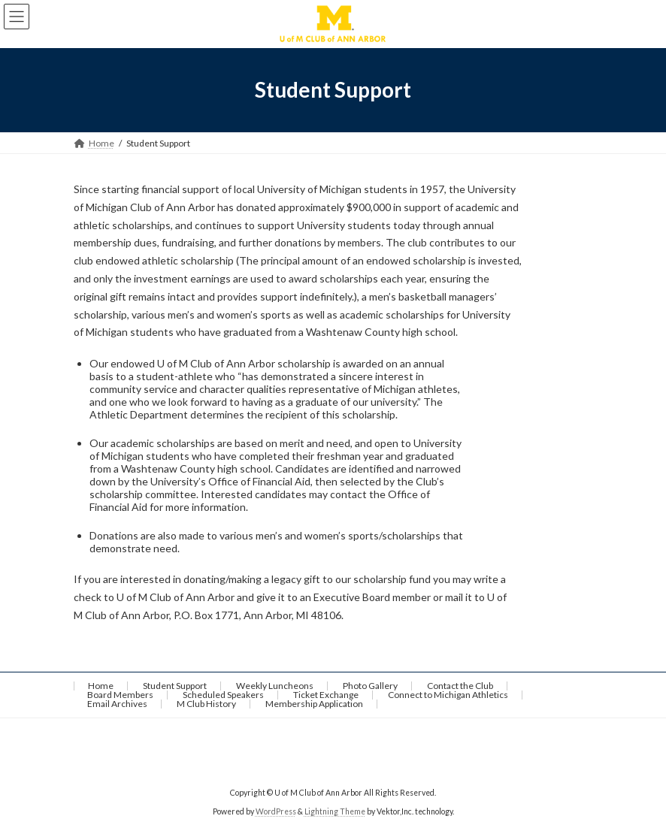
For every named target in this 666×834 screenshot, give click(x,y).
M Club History (206, 703)
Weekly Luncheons (274, 685)
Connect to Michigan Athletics (448, 694)
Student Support (175, 685)
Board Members (120, 694)
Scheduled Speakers (223, 694)
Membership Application (314, 703)
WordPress (276, 810)
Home (101, 685)
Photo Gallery (370, 685)
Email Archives (117, 703)
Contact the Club (460, 685)
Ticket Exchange (326, 694)
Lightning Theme (334, 810)
